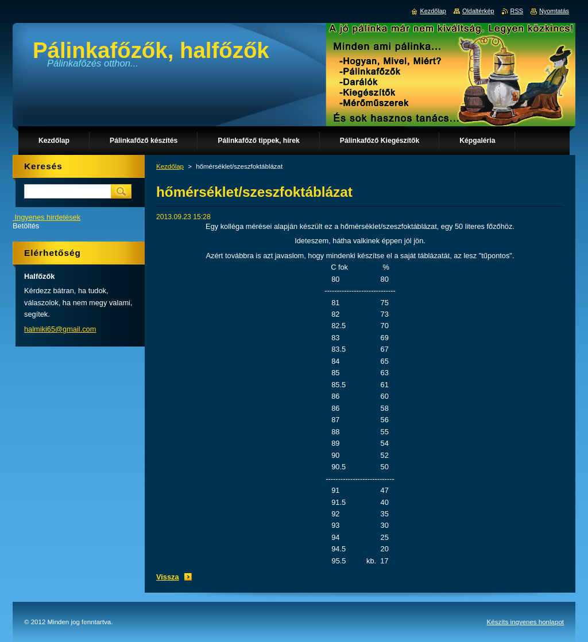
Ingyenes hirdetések (48, 217)
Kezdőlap (170, 166)
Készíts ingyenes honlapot (525, 621)
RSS (516, 10)
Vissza (167, 577)
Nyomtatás (554, 10)
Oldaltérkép (478, 10)
